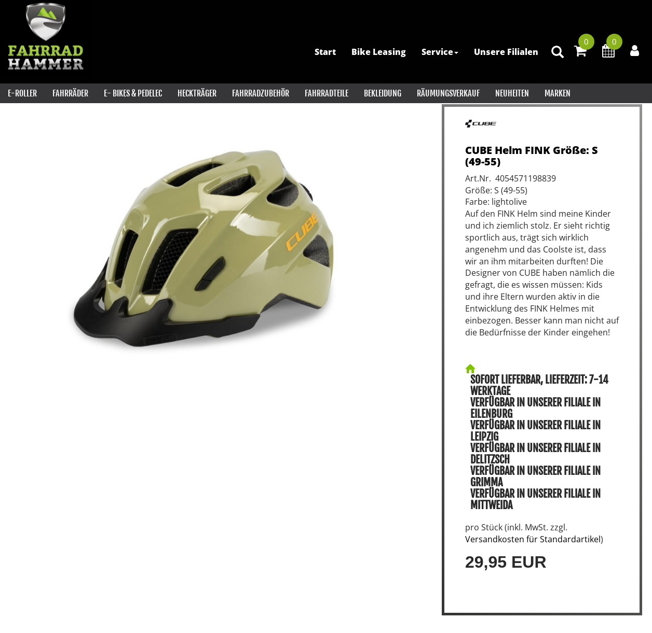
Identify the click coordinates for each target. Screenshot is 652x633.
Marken (557, 93)
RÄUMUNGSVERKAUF (448, 93)
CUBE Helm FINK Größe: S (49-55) (531, 155)
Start (325, 52)
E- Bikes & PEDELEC (133, 93)
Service (440, 52)
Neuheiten (512, 93)
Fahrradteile (326, 93)
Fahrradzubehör (260, 93)
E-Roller (22, 93)
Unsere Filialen (506, 52)
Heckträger (197, 93)
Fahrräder (70, 93)
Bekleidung (382, 93)
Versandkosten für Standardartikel (533, 539)
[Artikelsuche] (557, 52)
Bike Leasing (378, 52)
